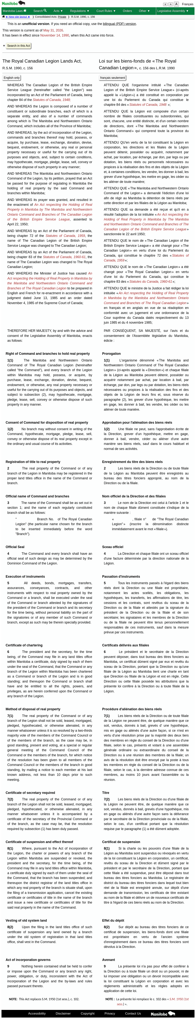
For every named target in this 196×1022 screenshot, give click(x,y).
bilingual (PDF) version (119, 24)
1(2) (11, 429)
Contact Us (133, 1013)
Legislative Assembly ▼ (173, 10)
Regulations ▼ (80, 10)
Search (40, 10)
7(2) (11, 799)
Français (187, 4)
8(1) (11, 848)
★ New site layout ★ (18, 16)
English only (12, 77)
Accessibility (37, 1013)
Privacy (110, 1013)
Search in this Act (18, 45)
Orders (127, 10)
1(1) (11, 360)
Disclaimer (63, 1013)
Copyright (88, 1013)
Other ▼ (144, 10)
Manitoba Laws (14, 10)
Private (62, 16)
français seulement (112, 77)
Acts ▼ (58, 10)
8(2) (11, 927)
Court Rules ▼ (106, 10)
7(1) (11, 716)
